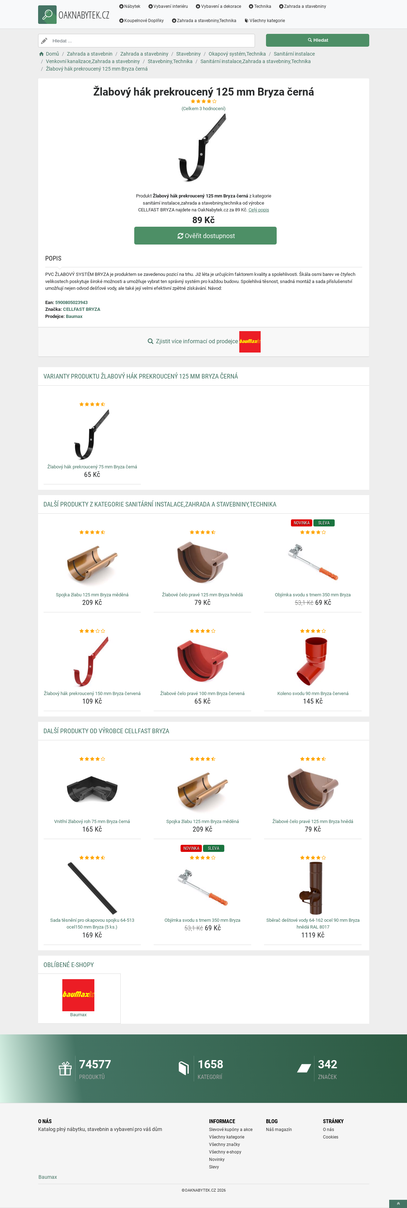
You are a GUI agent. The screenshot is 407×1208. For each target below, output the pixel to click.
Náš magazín (279, 1129)
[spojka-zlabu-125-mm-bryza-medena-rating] (92, 532)
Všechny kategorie (264, 20)
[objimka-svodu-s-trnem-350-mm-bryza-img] (312, 563)
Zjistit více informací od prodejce (203, 342)
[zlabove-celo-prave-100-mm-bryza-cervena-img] (202, 661)
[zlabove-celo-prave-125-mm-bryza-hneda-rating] (202, 532)
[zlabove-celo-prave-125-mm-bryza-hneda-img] (202, 563)
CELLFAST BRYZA (81, 309)
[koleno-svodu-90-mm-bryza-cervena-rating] (312, 631)
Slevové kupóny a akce (230, 1129)
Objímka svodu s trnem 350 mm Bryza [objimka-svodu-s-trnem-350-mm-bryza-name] (313, 594)
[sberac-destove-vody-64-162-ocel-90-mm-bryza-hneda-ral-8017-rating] (312, 858)
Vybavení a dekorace (218, 6)
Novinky (217, 1159)
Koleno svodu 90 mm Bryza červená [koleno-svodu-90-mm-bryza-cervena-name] (313, 693)
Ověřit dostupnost (205, 236)
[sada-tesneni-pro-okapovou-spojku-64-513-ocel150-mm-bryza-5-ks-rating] (92, 858)
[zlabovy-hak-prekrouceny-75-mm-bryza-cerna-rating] (92, 404)
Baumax (74, 316)
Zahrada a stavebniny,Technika (203, 20)
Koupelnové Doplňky (141, 20)
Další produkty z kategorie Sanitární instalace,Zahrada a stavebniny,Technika (159, 504)
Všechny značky (224, 1144)
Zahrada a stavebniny (302, 6)
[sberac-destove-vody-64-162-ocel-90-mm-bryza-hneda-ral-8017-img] (312, 888)
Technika (259, 6)
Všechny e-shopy (225, 1152)
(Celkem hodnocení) (204, 108)
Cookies (330, 1137)
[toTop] (398, 1204)
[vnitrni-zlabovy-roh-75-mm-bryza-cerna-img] (92, 789)
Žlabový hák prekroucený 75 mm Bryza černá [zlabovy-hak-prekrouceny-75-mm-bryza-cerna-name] (92, 466)
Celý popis (259, 209)
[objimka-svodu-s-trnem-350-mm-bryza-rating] (312, 532)
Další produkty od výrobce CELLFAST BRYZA (106, 731)
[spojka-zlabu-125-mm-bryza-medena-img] (92, 563)
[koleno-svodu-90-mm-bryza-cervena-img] (312, 661)
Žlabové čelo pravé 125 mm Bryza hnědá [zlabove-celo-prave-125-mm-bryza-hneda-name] (202, 594)
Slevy (214, 1167)
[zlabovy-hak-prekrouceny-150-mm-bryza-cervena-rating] (92, 631)
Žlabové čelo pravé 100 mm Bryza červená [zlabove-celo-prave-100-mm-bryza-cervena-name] (202, 693)
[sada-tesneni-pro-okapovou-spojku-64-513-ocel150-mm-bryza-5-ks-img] (92, 888)
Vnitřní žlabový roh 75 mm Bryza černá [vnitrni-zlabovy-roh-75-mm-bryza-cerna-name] (92, 821)
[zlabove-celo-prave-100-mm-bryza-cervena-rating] (202, 631)
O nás (328, 1129)
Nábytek (130, 6)
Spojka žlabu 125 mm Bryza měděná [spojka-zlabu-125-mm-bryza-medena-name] (92, 594)
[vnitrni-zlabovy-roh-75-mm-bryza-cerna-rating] (92, 759)
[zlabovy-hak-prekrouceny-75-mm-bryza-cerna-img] (92, 435)
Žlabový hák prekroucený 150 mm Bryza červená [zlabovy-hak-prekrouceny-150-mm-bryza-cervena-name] (92, 693)
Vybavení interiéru (167, 6)
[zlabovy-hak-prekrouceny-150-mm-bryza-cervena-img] (92, 661)
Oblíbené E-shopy (68, 964)
